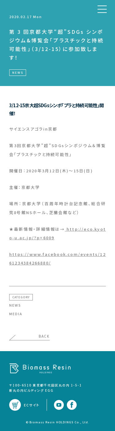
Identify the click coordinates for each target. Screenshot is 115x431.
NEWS (15, 305)
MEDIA (15, 313)
